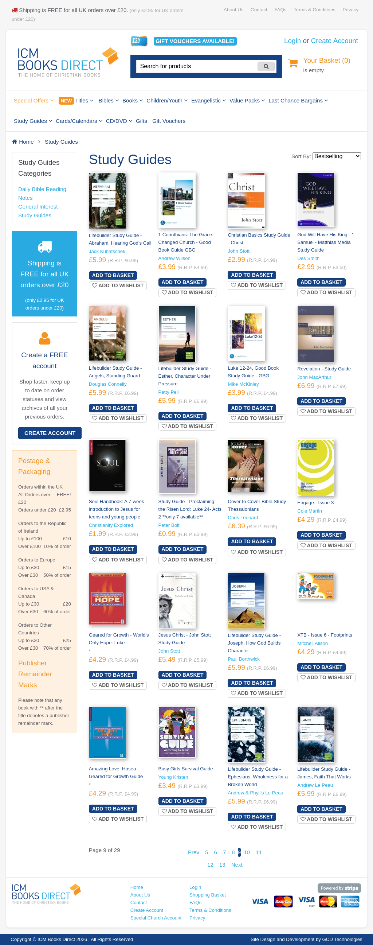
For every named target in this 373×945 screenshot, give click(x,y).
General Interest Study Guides (38, 210)
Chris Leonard (243, 517)
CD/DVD (119, 121)
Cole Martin (309, 511)
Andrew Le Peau (315, 785)
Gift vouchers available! (195, 41)
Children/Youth (167, 100)
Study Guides (33, 121)
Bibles (109, 100)
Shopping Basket (207, 895)
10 (247, 852)
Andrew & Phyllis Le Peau (255, 793)
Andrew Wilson (174, 258)
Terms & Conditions (314, 9)
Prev (193, 852)
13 (222, 865)
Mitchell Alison (312, 643)
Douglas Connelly (108, 384)
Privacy (350, 9)
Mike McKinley (243, 384)
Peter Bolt (169, 525)
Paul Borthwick (244, 659)
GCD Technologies (342, 939)
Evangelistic (208, 100)
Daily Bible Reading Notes (42, 193)
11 (259, 852)
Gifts (141, 121)
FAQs (280, 9)
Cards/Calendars (79, 121)
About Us (233, 9)
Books (132, 100)
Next (237, 865)
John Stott (239, 251)
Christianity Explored (111, 525)
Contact (259, 9)
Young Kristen (173, 777)
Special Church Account (156, 918)
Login (292, 40)
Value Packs (247, 100)
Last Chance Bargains (298, 100)
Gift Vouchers (168, 121)
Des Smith (308, 258)
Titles (76, 101)
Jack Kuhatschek (107, 251)
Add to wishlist (118, 285)
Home (136, 887)
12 (210, 865)
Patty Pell (168, 392)
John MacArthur (314, 377)
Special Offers (34, 100)
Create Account (334, 40)
